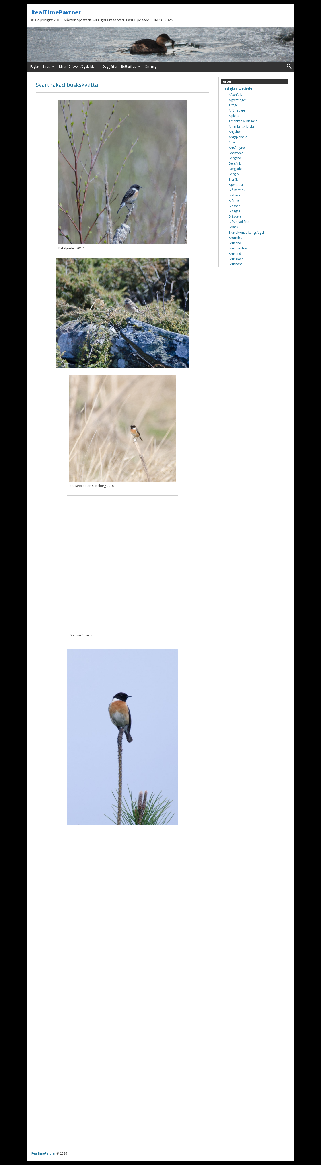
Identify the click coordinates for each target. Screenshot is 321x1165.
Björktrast (236, 184)
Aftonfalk (235, 94)
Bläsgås (234, 211)
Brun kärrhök (238, 248)
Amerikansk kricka (242, 126)
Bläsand (234, 206)
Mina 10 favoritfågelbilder (77, 66)
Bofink (233, 227)
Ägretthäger (237, 100)
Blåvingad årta (239, 222)
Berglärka (236, 169)
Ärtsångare (237, 147)
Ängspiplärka (238, 137)
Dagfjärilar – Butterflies (119, 66)
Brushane (236, 264)
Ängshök (235, 131)
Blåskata (235, 216)
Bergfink (235, 163)
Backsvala (236, 153)
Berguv (234, 174)
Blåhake (234, 195)
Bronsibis (235, 237)
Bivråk (233, 179)
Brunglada (236, 259)
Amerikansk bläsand (243, 121)
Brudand (235, 243)
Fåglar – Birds (40, 66)
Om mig (150, 66)
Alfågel (234, 105)
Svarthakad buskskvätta (67, 84)
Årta (232, 142)
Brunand (235, 253)
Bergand (235, 158)
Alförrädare (237, 110)
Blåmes (234, 200)
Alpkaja (234, 116)
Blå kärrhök (237, 190)
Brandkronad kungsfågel (246, 232)
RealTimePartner (56, 12)
